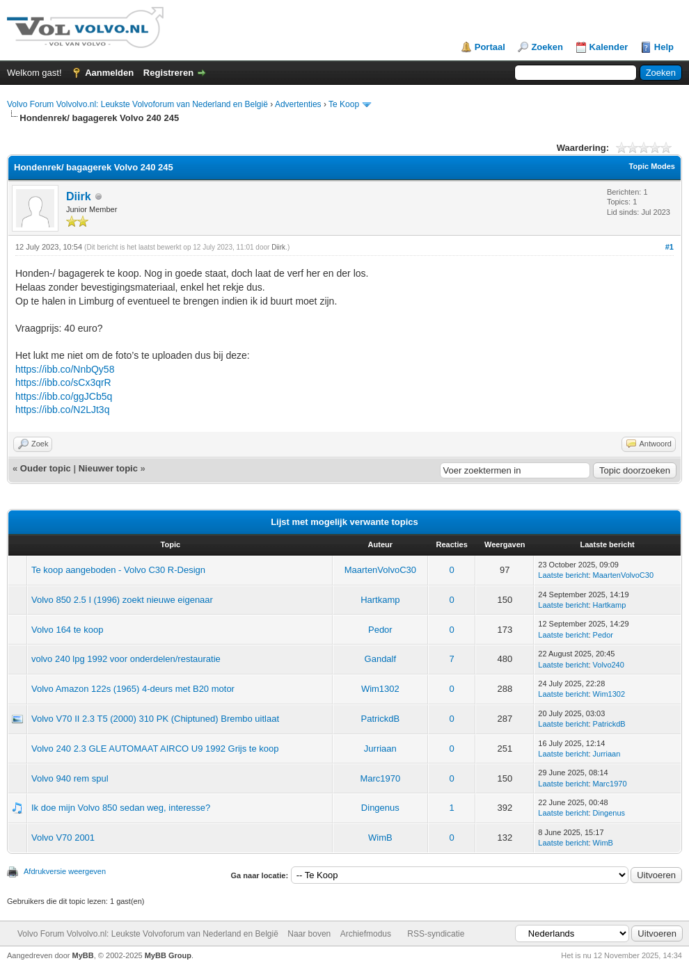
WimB (380, 837)
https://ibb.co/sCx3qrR (63, 382)
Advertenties (298, 104)
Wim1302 (380, 689)
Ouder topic (45, 468)
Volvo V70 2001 (63, 837)
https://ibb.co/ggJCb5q (63, 396)
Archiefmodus (365, 934)
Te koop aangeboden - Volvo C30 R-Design (118, 570)
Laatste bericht (563, 575)
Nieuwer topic (108, 468)
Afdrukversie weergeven (65, 871)
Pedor (380, 629)
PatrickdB (380, 718)
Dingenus (380, 807)
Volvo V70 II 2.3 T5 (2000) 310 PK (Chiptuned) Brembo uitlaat (155, 718)
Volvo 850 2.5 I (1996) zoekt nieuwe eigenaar (122, 600)
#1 (669, 247)
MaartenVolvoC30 (380, 570)
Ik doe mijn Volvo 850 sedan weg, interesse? (120, 807)
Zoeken (547, 47)
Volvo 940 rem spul (70, 778)
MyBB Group (168, 955)
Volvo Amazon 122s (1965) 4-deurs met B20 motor (133, 689)
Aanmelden (109, 72)
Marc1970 (380, 778)
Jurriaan (380, 748)
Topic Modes (652, 166)
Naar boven (309, 934)
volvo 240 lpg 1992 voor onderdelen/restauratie (126, 659)
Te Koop (343, 104)
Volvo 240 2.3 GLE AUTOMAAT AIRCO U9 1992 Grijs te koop (155, 748)
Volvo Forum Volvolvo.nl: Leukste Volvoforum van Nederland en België (137, 104)
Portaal (490, 47)
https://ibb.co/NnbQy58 (64, 369)
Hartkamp (380, 600)
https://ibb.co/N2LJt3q (62, 409)
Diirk (78, 196)
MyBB (83, 955)
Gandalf (381, 659)
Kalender (608, 47)
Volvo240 (608, 665)
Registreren (168, 72)
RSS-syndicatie (435, 934)
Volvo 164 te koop (67, 629)
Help (664, 47)
